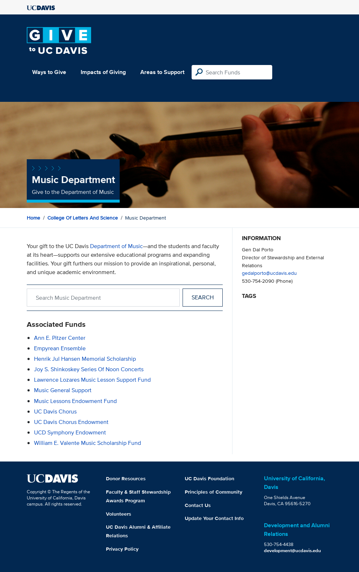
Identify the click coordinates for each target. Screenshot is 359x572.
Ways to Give (49, 72)
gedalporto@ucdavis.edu (269, 273)
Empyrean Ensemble (60, 348)
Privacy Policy (122, 548)
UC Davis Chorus (55, 411)
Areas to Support (162, 72)
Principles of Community (213, 491)
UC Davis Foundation (209, 478)
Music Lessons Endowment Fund (75, 401)
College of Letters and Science (82, 217)
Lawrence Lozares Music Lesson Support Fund (92, 380)
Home (33, 217)
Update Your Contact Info (214, 518)
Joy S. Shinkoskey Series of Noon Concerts (89, 369)
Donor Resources (126, 478)
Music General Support (62, 390)
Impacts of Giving (103, 72)
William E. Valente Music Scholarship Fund (87, 443)
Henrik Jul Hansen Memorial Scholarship (85, 359)
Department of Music (116, 246)
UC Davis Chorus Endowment (71, 422)
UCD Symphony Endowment (70, 432)
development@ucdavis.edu (292, 550)
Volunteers (118, 513)
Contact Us (198, 505)
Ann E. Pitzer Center (59, 338)
